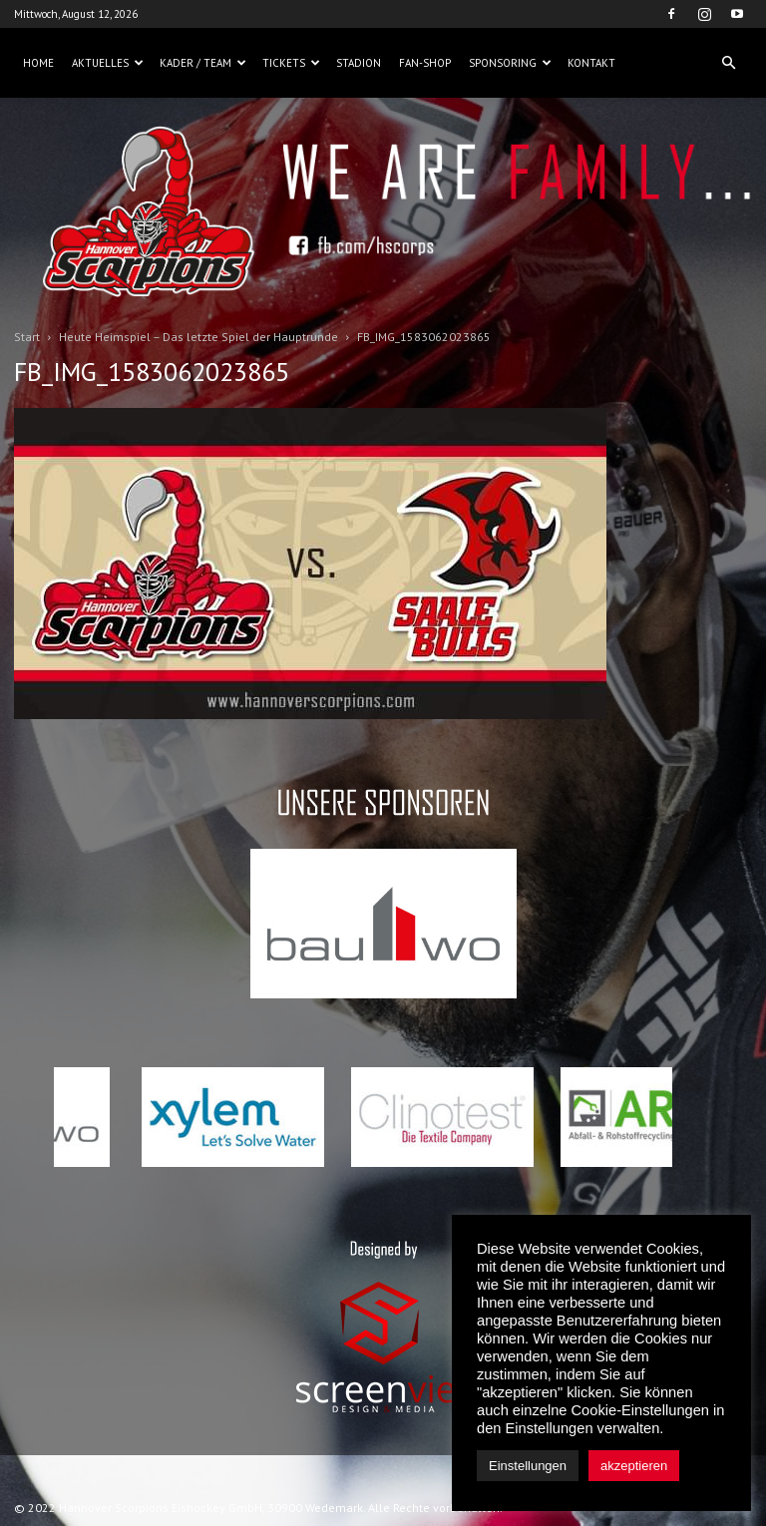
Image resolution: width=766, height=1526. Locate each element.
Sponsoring (510, 63)
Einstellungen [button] (528, 1465)
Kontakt (591, 63)
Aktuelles (108, 63)
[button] (728, 63)
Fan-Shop (425, 63)
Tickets (291, 63)
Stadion (358, 63)
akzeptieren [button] (633, 1465)
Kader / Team (203, 63)
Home (38, 63)
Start (27, 336)
